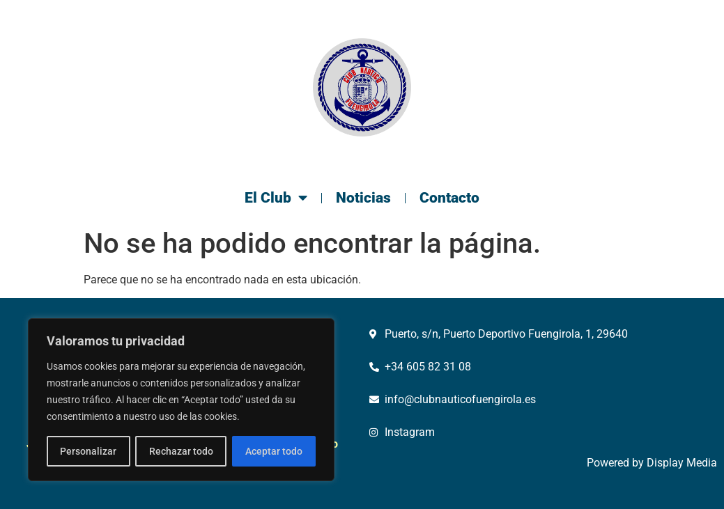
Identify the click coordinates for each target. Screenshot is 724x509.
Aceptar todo (273, 451)
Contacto (449, 197)
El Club (276, 198)
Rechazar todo (180, 451)
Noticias (363, 197)
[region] (181, 399)
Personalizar (88, 451)
